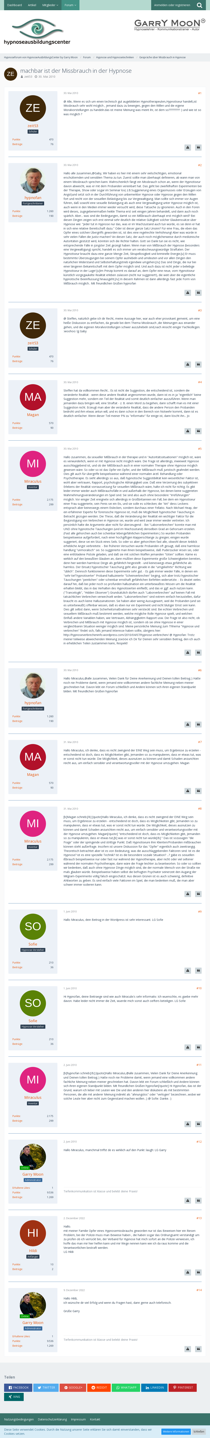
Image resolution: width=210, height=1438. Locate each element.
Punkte (16, 139)
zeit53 (28, 76)
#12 (199, 1142)
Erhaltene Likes (21, 1188)
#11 (199, 1065)
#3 (200, 310)
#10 (199, 988)
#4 (200, 382)
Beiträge (17, 144)
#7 (200, 742)
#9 (200, 911)
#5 (200, 449)
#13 (199, 1218)
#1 (200, 93)
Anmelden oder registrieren (172, 5)
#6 (200, 670)
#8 (200, 808)
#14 (199, 1290)
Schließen (198, 1431)
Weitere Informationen (176, 1431)
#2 (200, 165)
